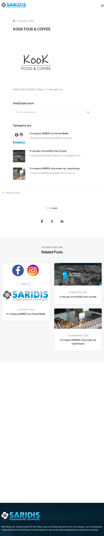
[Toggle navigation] (102, 6)
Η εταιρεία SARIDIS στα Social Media (26, 314)
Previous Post (13, 192)
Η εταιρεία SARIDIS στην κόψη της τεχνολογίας (78, 342)
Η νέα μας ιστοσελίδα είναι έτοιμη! (78, 296)
